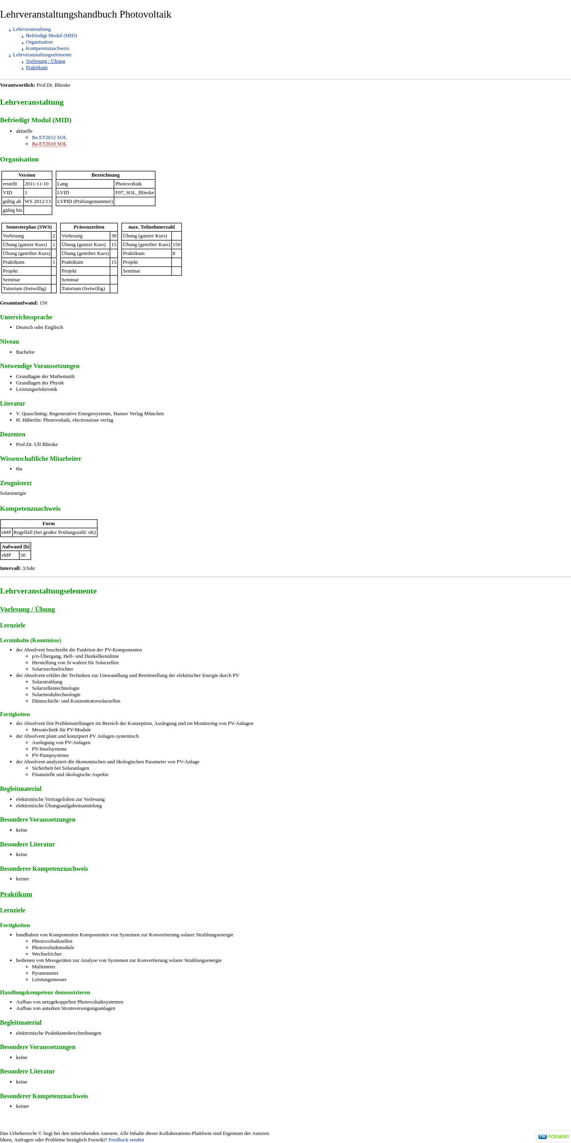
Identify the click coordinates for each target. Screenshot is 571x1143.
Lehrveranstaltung (32, 29)
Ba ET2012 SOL (49, 137)
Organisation (39, 42)
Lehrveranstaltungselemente (42, 55)
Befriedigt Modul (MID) (51, 35)
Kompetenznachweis (47, 48)
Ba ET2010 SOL (49, 144)
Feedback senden (126, 1140)
